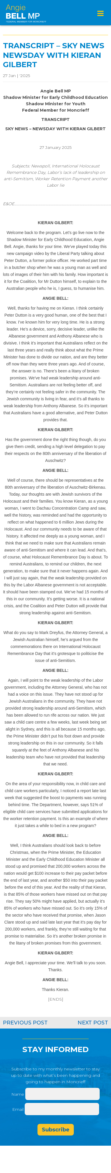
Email (18, 1109)
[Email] (62, 1109)
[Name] (62, 1094)
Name (17, 1094)
